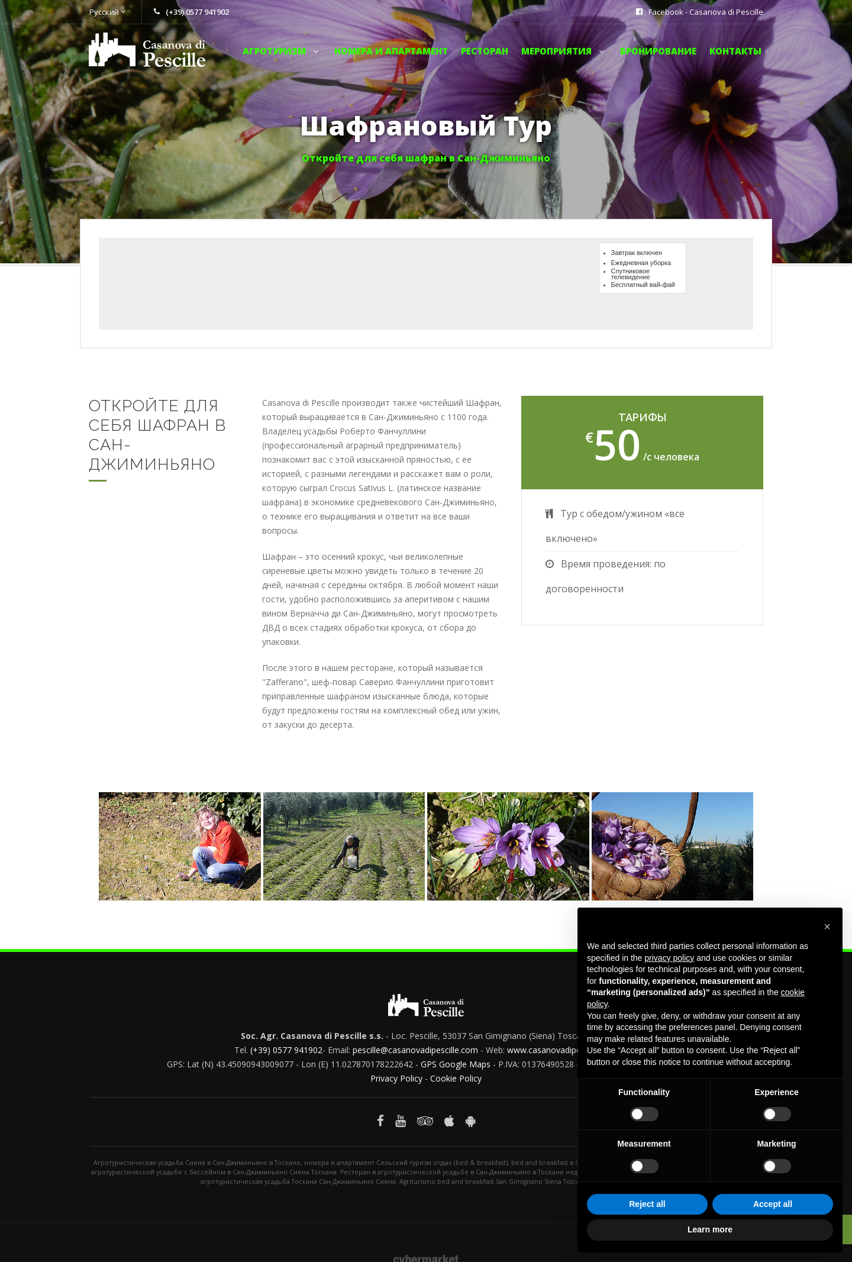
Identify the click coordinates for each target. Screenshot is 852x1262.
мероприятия (564, 51)
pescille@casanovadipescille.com (415, 1050)
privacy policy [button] (669, 958)
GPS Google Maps (455, 1064)
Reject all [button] (647, 1204)
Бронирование (658, 51)
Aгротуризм (282, 51)
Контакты (735, 51)
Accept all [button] (772, 1204)
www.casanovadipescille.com (562, 1050)
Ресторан (484, 51)
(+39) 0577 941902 (286, 1050)
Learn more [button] (710, 1229)
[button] (827, 926)
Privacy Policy (396, 1078)
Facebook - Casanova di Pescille (705, 12)
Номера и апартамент (391, 51)
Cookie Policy (456, 1078)
